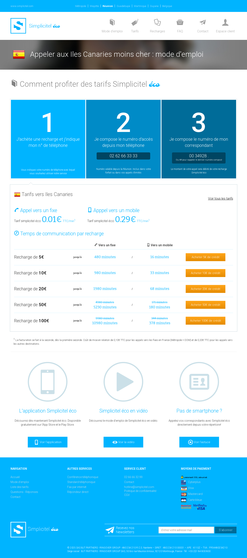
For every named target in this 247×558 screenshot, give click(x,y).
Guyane (154, 6)
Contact (15, 496)
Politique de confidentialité (140, 491)
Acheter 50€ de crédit (205, 305)
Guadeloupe (123, 6)
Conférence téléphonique (82, 477)
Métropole (80, 6)
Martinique (140, 6)
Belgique (167, 6)
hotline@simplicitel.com (139, 487)
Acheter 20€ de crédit (205, 289)
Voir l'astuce (199, 442)
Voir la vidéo (123, 442)
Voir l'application (48, 442)
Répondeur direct (77, 492)
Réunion (108, 6)
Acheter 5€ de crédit (205, 257)
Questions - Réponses (24, 492)
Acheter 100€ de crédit (205, 320)
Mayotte (94, 6)
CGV (127, 494)
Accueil (15, 477)
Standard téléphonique (81, 482)
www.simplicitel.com (22, 6)
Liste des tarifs (20, 487)
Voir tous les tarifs (220, 198)
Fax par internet (76, 487)
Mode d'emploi (20, 482)
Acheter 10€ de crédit (205, 273)
